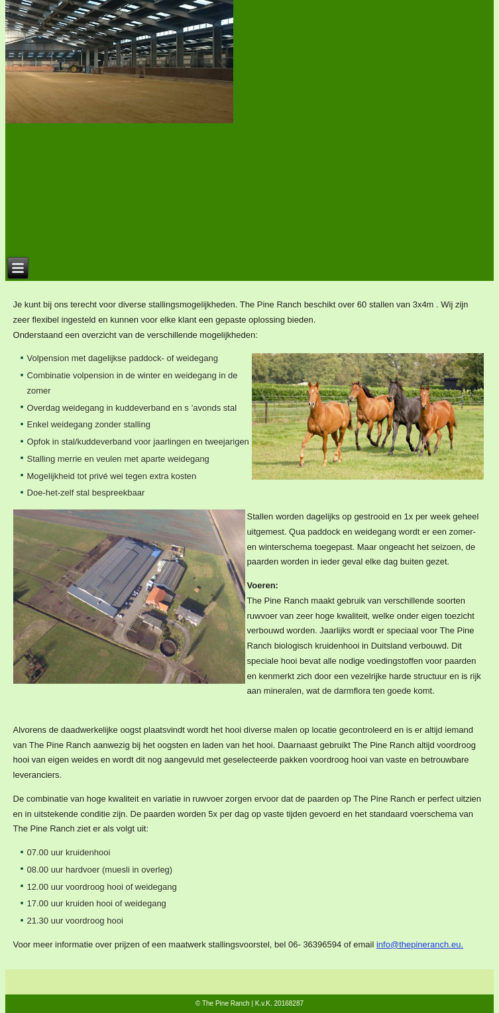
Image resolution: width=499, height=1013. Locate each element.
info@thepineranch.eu (418, 944)
